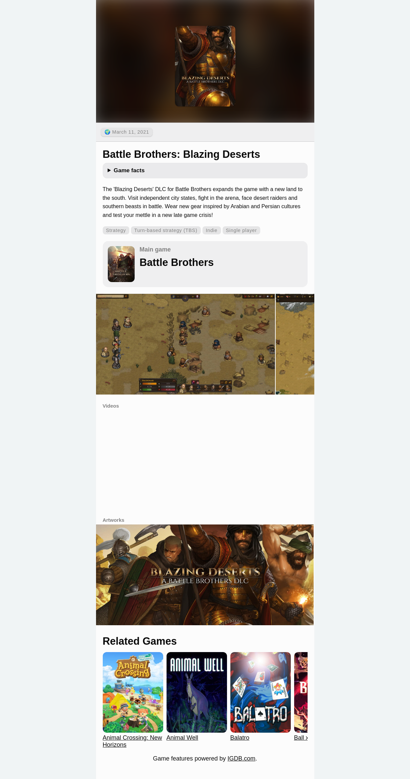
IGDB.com (242, 758)
